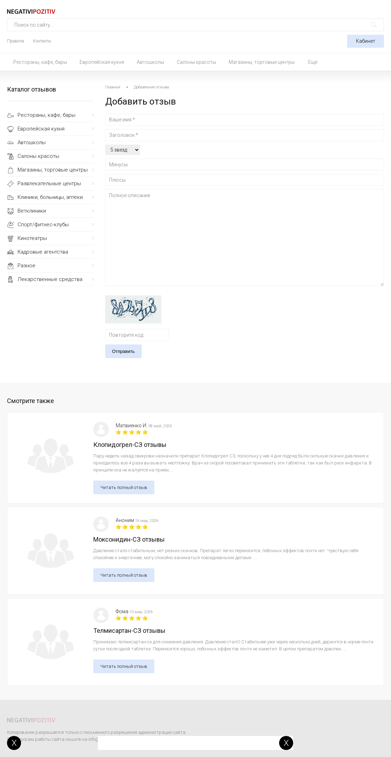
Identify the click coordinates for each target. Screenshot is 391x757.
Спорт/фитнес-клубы (43, 224)
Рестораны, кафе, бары (40, 62)
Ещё (312, 62)
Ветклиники (32, 211)
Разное (26, 265)
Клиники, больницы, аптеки (50, 197)
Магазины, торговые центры (262, 62)
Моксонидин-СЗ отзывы (129, 539)
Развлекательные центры (49, 183)
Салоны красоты (196, 62)
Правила (15, 41)
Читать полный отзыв (123, 487)
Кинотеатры (32, 238)
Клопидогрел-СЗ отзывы (130, 444)
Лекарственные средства (50, 279)
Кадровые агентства (43, 252)
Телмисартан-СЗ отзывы (129, 630)
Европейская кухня (102, 62)
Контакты (42, 41)
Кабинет (365, 41)
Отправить (123, 351)
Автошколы (150, 62)
